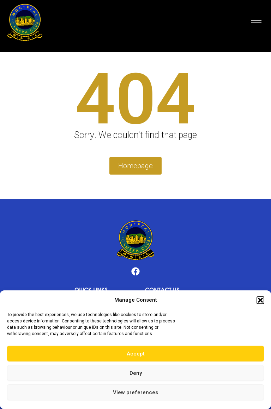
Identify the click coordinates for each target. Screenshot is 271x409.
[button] (260, 300)
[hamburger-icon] (256, 22)
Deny (136, 373)
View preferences (135, 392)
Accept (136, 354)
